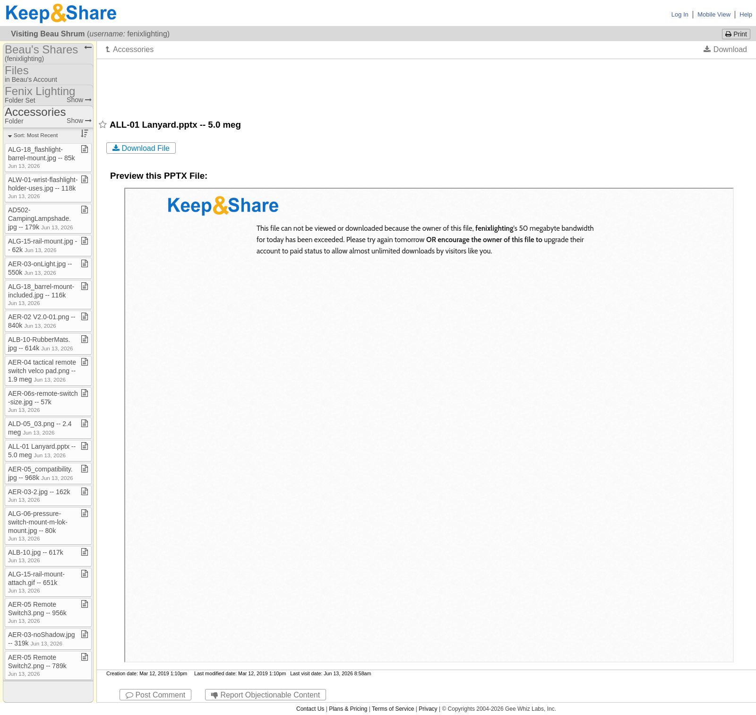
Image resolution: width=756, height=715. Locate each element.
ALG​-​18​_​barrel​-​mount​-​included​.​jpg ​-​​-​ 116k (41, 294)
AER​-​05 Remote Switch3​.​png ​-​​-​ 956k (37, 612)
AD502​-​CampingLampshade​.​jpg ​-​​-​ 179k (40, 218)
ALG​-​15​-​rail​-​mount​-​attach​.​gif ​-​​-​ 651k (36, 581)
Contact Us (310, 709)
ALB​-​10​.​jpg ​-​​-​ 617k (35, 556)
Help (745, 14)
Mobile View (713, 14)
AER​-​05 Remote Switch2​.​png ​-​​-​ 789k (37, 665)
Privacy (428, 709)
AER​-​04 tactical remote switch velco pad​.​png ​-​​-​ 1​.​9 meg (42, 370)
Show (79, 100)
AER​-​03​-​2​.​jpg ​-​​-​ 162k (39, 495)
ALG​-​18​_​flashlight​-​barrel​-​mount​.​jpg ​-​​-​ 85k (41, 157)
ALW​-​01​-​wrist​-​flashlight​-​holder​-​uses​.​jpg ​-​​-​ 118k (42, 187)
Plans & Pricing (348, 709)
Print (736, 34)
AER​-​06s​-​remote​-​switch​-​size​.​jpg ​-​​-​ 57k (43, 401)
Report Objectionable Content (265, 695)
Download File (141, 148)
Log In (679, 14)
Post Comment (155, 695)
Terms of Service (393, 709)
